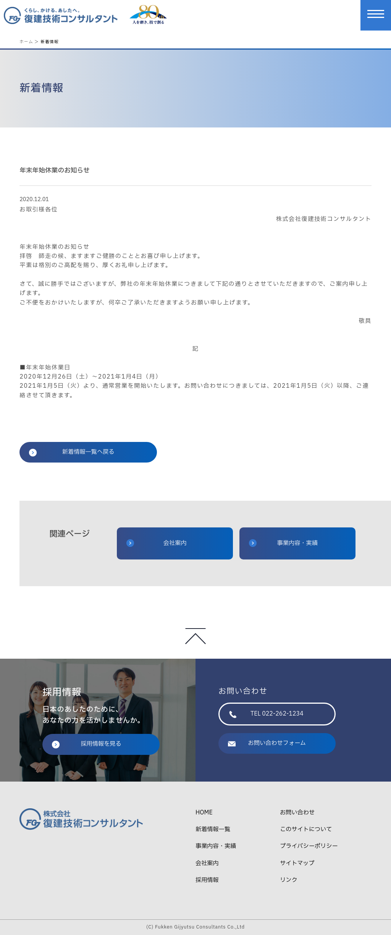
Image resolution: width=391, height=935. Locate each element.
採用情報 (207, 880)
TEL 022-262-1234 (266, 713)
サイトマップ (297, 863)
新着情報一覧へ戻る (71, 452)
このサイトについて (306, 829)
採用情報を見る (86, 744)
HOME (204, 812)
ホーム (26, 41)
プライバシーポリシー (309, 846)
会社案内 (156, 543)
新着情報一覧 (213, 829)
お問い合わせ (297, 812)
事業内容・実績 (283, 543)
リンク (288, 880)
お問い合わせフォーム (267, 743)
